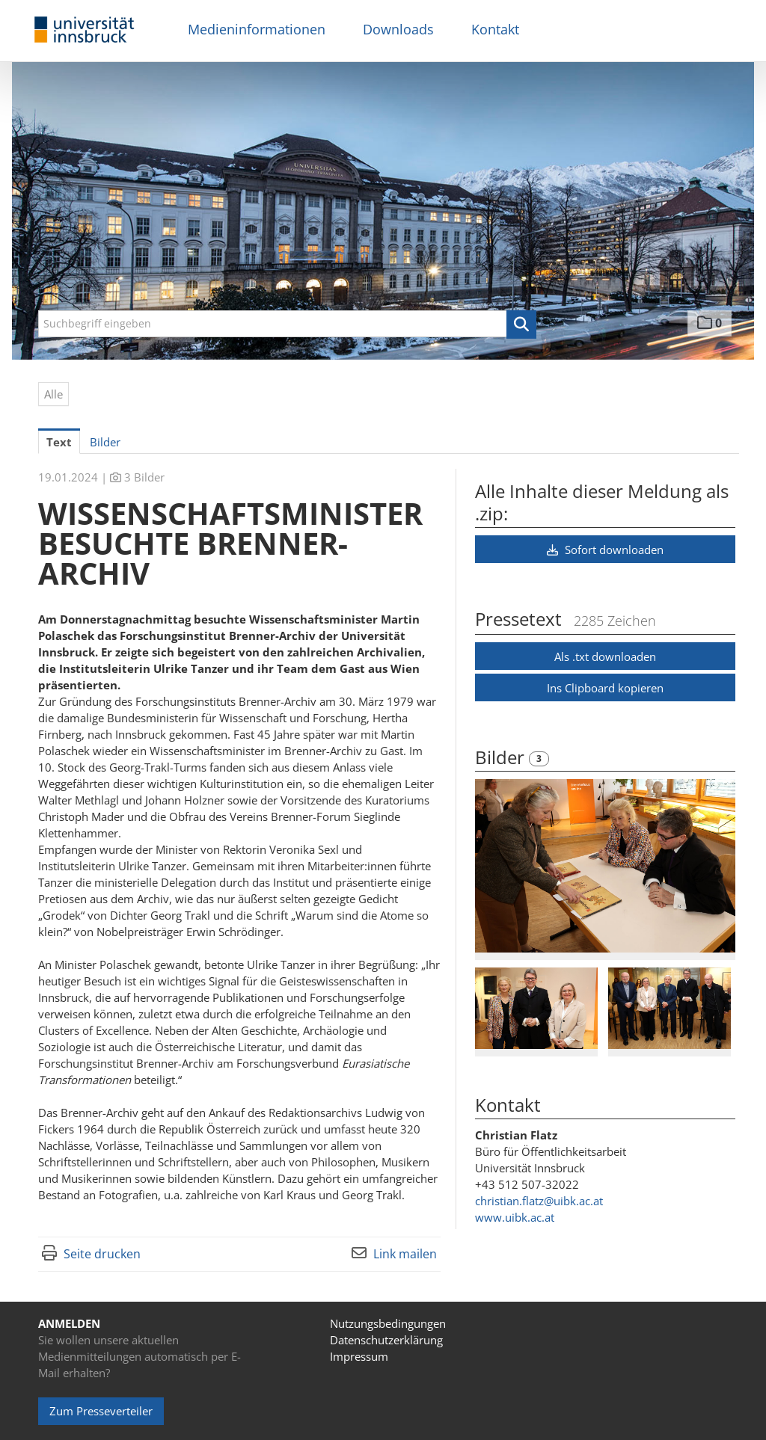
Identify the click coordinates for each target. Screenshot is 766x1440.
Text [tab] (59, 441)
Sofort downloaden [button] (605, 549)
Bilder (502, 757)
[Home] (84, 30)
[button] (521, 324)
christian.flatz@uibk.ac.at (539, 1200)
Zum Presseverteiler (101, 1410)
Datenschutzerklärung (386, 1339)
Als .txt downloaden (605, 656)
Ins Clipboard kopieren (605, 687)
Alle (53, 394)
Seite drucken (102, 1254)
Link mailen (405, 1254)
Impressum (359, 1356)
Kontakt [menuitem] (495, 29)
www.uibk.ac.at (514, 1217)
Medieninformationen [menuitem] (256, 29)
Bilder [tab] (105, 441)
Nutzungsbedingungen (388, 1323)
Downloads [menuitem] (398, 29)
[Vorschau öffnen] (605, 866)
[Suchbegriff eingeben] (287, 323)
